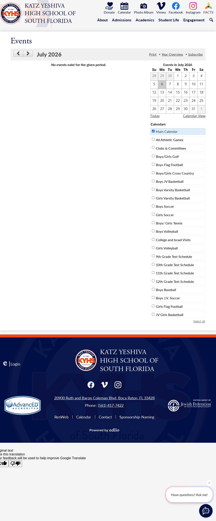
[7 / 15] (177, 93)
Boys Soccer (165, 206)
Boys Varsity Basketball (173, 189)
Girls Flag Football (169, 306)
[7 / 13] (162, 93)
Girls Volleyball (167, 248)
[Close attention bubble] (209, 482)
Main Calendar (167, 131)
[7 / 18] (201, 93)
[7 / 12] (154, 93)
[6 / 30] (170, 76)
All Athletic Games (169, 139)
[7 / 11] (201, 84)
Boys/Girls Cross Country (175, 173)
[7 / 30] (185, 109)
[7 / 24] (193, 101)
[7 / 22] (177, 101)
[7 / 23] (185, 101)
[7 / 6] (162, 84)
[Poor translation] (15, 463)
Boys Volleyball (167, 231)
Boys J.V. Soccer (168, 298)
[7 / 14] (170, 93)
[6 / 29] (162, 76)
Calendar (83, 416)
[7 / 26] (154, 109)
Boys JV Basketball (170, 181)
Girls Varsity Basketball (173, 198)
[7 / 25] (201, 101)
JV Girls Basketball (169, 314)
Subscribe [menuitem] (195, 54)
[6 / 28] (154, 76)
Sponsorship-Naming (136, 416)
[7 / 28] (170, 109)
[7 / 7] (170, 84)
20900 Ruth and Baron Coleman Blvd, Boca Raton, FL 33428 (104, 397)
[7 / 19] (154, 101)
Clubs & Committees (171, 148)
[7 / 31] (193, 109)
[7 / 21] (170, 101)
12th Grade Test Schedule (175, 281)
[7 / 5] (154, 84)
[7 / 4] (201, 76)
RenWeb (61, 416)
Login (11, 364)
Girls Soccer (165, 214)
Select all (199, 321)
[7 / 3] (193, 76)
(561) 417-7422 (111, 405)
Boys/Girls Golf (167, 156)
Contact (105, 416)
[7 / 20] (162, 101)
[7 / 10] (193, 84)
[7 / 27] (162, 109)
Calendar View (194, 116)
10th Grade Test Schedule (175, 264)
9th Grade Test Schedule (174, 256)
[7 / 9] (185, 84)
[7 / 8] (177, 84)
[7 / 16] (185, 93)
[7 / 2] (185, 76)
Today (155, 116)
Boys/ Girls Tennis (169, 223)
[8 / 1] (201, 109)
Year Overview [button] (172, 54)
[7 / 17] (193, 93)
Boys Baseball (166, 289)
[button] (102, 20)
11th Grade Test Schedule (175, 273)
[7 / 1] (177, 76)
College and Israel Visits (173, 239)
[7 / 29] (177, 109)
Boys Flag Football (169, 164)
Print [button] (153, 54)
